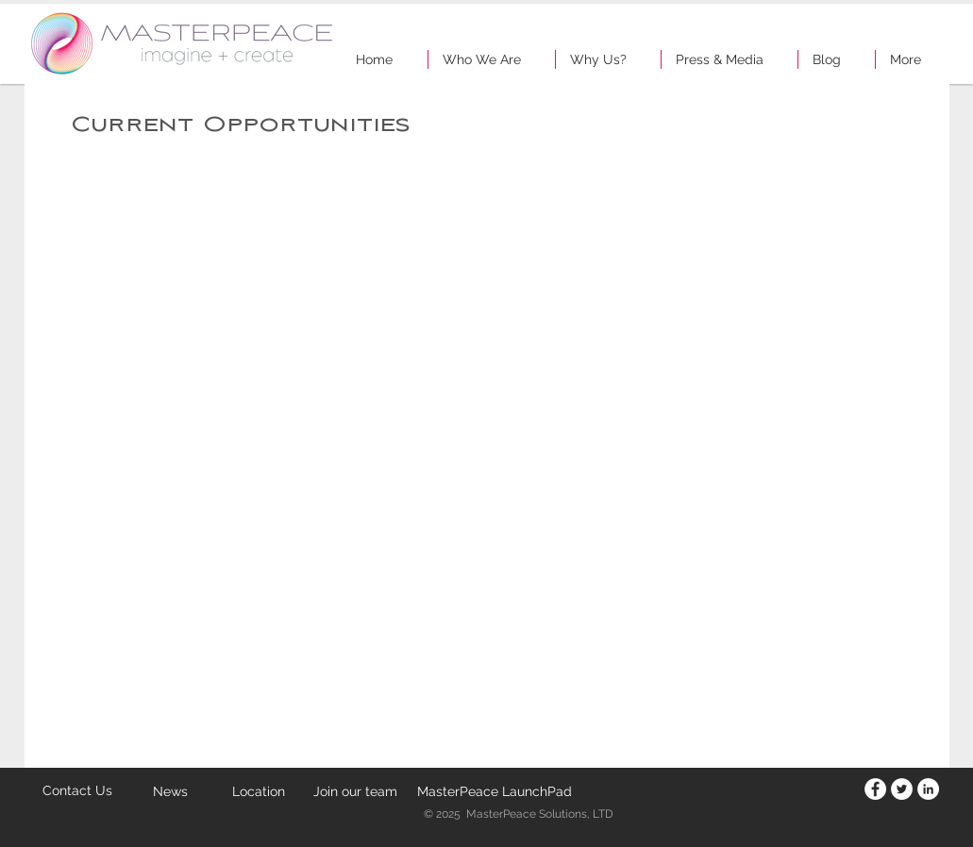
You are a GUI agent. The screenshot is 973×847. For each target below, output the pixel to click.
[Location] (259, 791)
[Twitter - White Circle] (902, 789)
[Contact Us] (77, 790)
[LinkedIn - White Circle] (928, 789)
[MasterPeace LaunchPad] (494, 791)
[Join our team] (356, 791)
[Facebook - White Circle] (875, 789)
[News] (170, 792)
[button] (491, 59)
